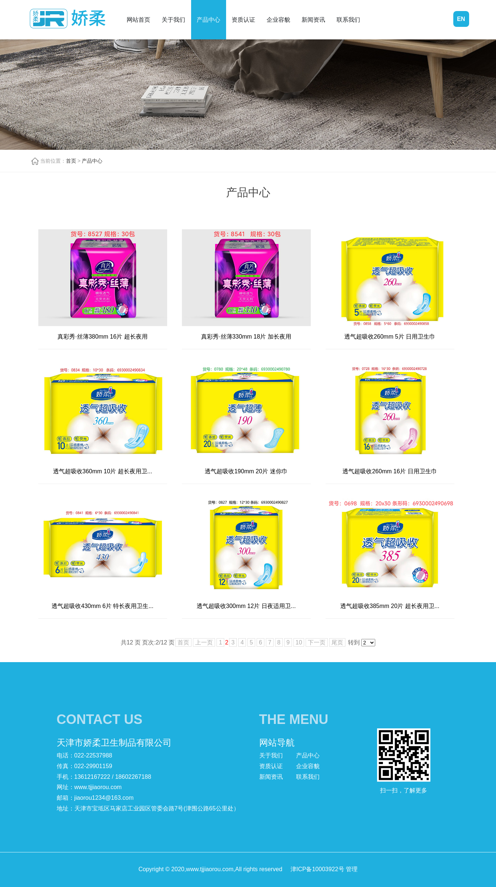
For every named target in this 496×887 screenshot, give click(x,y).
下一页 (317, 642)
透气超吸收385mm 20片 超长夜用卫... (389, 606)
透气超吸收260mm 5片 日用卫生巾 (389, 336)
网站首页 (138, 20)
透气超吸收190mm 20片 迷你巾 (246, 471)
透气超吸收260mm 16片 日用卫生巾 (389, 471)
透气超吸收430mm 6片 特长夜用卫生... (102, 606)
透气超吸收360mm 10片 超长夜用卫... (102, 471)
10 (299, 642)
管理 (352, 869)
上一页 (204, 642)
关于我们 (173, 20)
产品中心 (208, 20)
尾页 (337, 642)
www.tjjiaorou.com (98, 787)
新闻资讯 (313, 20)
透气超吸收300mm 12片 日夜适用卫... (246, 606)
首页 (71, 161)
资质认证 (243, 20)
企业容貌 (278, 20)
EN (461, 19)
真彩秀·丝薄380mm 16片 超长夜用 (102, 336)
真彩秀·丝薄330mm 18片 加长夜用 (246, 336)
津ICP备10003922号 (317, 869)
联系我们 (348, 20)
